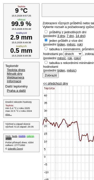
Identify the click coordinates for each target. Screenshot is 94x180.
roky (77, 58)
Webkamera (15, 77)
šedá (14, 136)
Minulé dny (15, 74)
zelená (30, 136)
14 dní (80, 36)
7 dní (70, 36)
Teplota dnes (16, 70)
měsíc (71, 44)
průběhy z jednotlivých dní (67, 32)
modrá (22, 136)
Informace (14, 81)
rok (79, 44)
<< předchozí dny (55, 83)
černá (9, 139)
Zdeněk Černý (15, 148)
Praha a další (16, 90)
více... (9, 114)
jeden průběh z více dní (66, 40)
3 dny (61, 36)
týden (61, 44)
